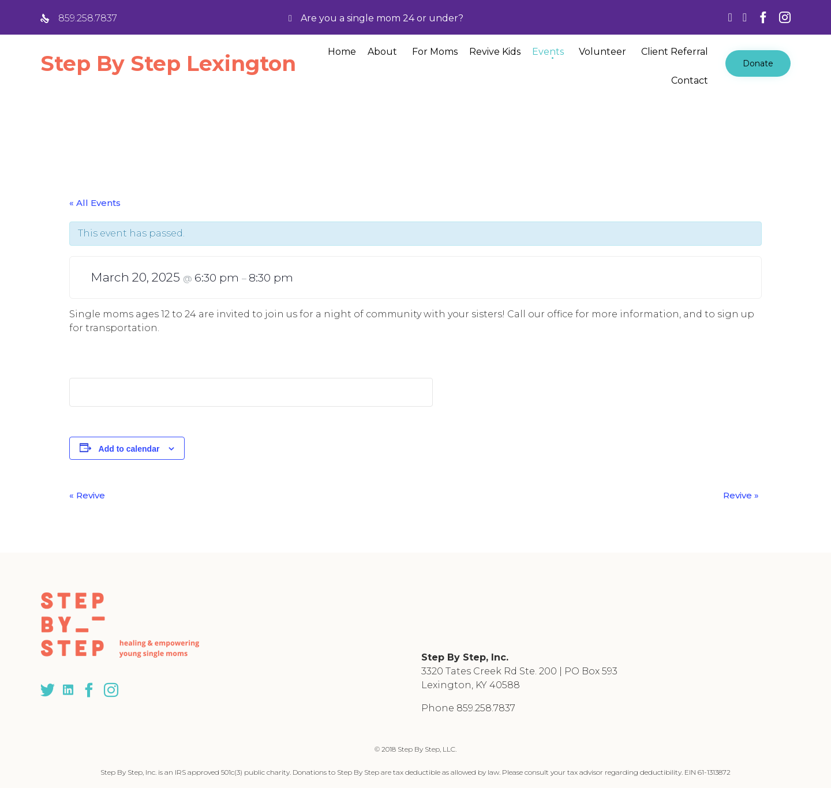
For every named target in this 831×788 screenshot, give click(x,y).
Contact (689, 80)
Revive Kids (495, 51)
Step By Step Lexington (168, 63)
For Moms (435, 51)
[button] (758, 63)
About (382, 51)
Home (342, 51)
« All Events (95, 202)
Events (548, 51)
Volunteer (602, 51)
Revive (87, 495)
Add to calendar (129, 448)
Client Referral (674, 51)
